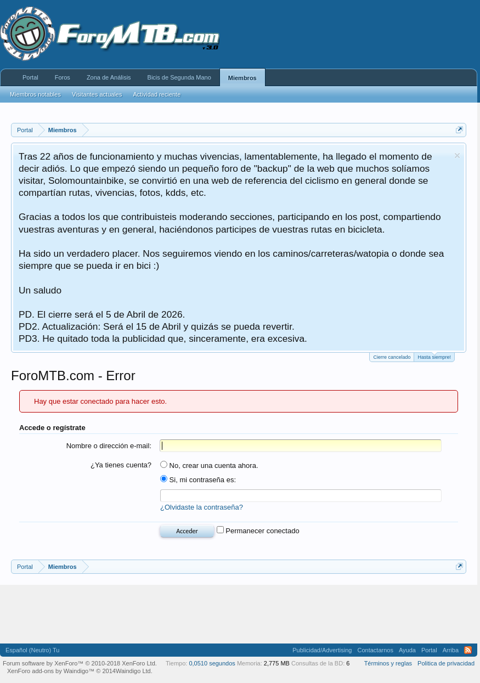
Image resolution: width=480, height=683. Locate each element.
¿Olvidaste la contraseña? (201, 507)
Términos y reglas (388, 663)
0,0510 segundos (212, 663)
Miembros (242, 78)
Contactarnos (375, 650)
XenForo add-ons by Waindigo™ (50, 671)
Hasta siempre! (434, 356)
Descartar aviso (457, 155)
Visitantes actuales (97, 94)
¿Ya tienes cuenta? (121, 465)
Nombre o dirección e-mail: (108, 446)
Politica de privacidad (446, 663)
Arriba (451, 650)
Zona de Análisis (109, 77)
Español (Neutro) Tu (32, 650)
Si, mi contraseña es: (198, 480)
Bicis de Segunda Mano (179, 77)
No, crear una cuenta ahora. (209, 465)
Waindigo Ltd (133, 671)
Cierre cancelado (391, 357)
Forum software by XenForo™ (80, 663)
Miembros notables (35, 94)
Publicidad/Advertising (322, 650)
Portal (30, 77)
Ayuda (407, 650)
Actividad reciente (156, 94)
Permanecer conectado (258, 531)
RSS (468, 650)
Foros (62, 77)
